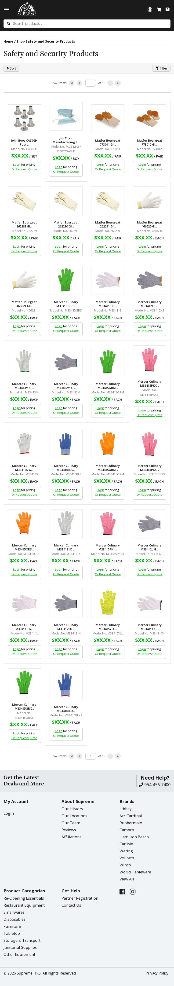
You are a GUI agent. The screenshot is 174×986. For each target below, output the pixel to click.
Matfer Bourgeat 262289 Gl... (24, 224)
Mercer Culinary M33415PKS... (150, 468)
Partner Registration (80, 898)
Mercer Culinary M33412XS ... (150, 304)
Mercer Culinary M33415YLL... (108, 627)
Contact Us (71, 905)
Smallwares (14, 912)
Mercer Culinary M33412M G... (66, 386)
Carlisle (126, 844)
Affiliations (71, 836)
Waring (126, 851)
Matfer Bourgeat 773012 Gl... (149, 143)
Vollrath (127, 858)
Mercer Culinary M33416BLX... (66, 709)
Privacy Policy (156, 973)
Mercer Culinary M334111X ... (150, 627)
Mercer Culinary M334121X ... (66, 627)
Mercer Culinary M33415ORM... (108, 468)
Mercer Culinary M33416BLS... (66, 468)
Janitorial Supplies (20, 947)
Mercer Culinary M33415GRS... (66, 304)
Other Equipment (19, 954)
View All (127, 879)
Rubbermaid (131, 822)
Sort (11, 68)
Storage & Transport (22, 940)
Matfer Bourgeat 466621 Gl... (24, 304)
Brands (127, 801)
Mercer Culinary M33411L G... (24, 627)
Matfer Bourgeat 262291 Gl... (107, 224)
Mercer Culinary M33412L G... (150, 547)
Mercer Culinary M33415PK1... (108, 547)
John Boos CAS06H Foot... (24, 143)
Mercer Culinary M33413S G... (24, 468)
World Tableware (135, 872)
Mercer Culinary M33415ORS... (24, 547)
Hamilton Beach (134, 836)
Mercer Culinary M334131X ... (66, 547)
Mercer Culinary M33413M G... (24, 386)
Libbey (125, 808)
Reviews (69, 829)
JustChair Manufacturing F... (66, 140)
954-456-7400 (154, 784)
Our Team (71, 822)
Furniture (12, 926)
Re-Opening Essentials (24, 898)
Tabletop (12, 933)
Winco (125, 865)
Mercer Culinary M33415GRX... (24, 707)
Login (17, 165)
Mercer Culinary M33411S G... (108, 304)
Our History (72, 808)
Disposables (14, 919)
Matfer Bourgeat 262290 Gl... (66, 224)
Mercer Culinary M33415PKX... (150, 384)
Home (8, 41)
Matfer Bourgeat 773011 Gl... (107, 143)
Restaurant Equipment (24, 905)
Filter (161, 68)
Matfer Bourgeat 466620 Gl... (149, 224)
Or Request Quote (24, 169)
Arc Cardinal (131, 815)
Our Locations (74, 815)
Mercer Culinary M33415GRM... (108, 386)
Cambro (127, 829)
